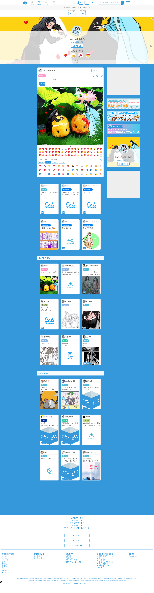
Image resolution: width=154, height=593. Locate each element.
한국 (3, 562)
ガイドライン (69, 558)
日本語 (4, 572)
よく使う (41, 162)
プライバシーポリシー (72, 560)
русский (4, 570)
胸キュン (42, 76)
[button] (1, 582)
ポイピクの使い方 (39, 558)
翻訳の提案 (10, 554)
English (4, 556)
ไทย (3, 568)
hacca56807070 (77, 39)
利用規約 (68, 556)
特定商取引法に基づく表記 (73, 562)
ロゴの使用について (103, 566)
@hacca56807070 (77, 42)
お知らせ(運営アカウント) (105, 556)
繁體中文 (5, 566)
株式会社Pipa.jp (133, 556)
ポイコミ (99, 568)
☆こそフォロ (77, 46)
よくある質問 (101, 560)
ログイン (77, 535)
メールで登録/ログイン (77, 545)
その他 (62, 162)
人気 (48, 162)
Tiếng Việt (5, 560)
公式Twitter (101, 558)
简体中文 (5, 564)
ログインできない (102, 564)
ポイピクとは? (38, 556)
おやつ (55, 162)
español (4, 558)
